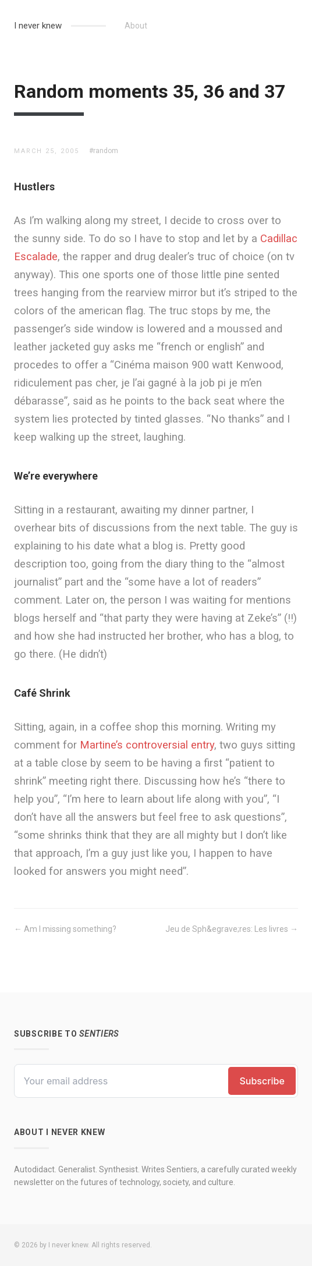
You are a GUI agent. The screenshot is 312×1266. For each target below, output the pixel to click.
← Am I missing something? (65, 929)
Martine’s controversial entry (147, 745)
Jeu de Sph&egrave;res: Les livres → (231, 929)
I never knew (38, 25)
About (136, 25)
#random (103, 151)
